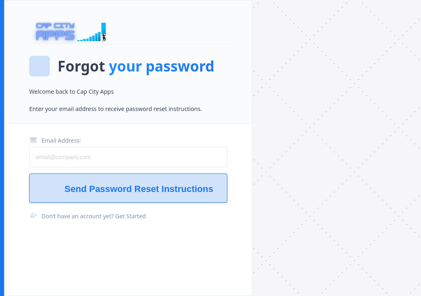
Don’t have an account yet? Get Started (94, 216)
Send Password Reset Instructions (128, 189)
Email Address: (55, 140)
